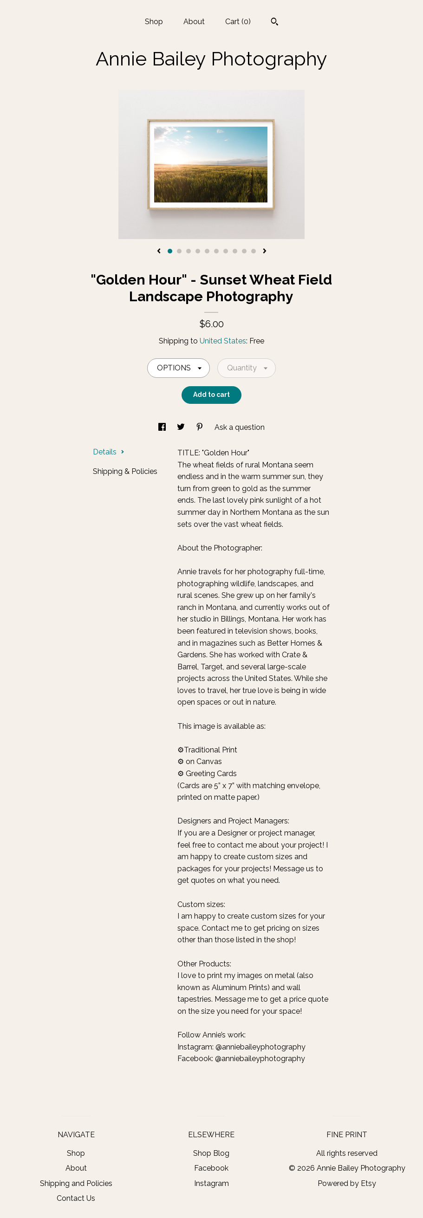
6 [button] (216, 251)
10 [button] (253, 251)
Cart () (238, 21)
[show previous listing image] (158, 251)
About (194, 21)
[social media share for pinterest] (200, 427)
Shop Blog (211, 1153)
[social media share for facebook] (163, 427)
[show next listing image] (264, 251)
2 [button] (179, 251)
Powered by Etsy (347, 1183)
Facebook (211, 1168)
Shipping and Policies (76, 1183)
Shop (154, 21)
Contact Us (76, 1198)
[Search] (274, 23)
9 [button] (244, 251)
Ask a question (240, 427)
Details (108, 451)
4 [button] (197, 251)
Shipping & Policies (125, 471)
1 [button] (170, 251)
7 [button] (225, 251)
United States (223, 341)
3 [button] (188, 251)
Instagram (211, 1183)
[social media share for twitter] (182, 427)
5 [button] (207, 251)
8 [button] (235, 251)
